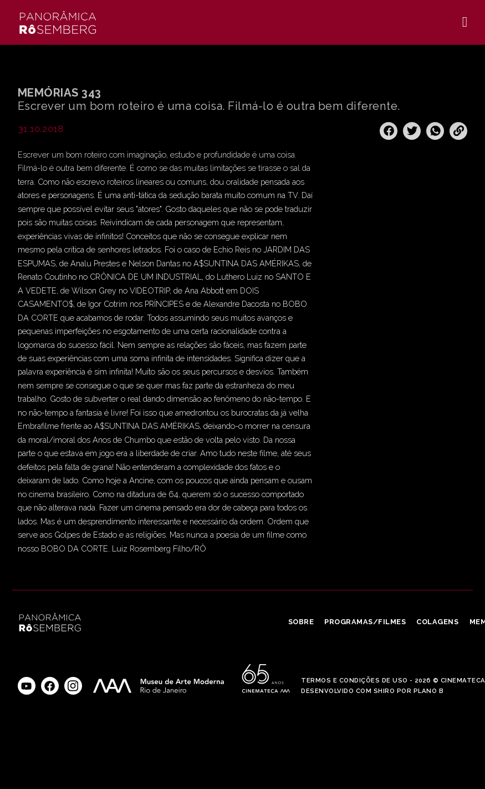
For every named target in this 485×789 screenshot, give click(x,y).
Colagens (437, 622)
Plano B (428, 691)
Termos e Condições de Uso (354, 680)
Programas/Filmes (365, 622)
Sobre (301, 622)
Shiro (384, 691)
